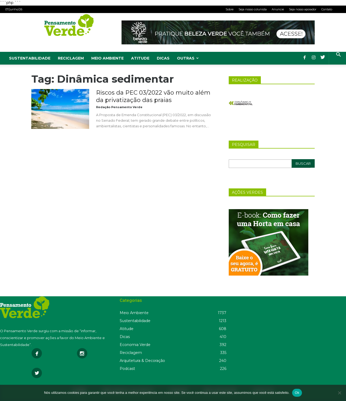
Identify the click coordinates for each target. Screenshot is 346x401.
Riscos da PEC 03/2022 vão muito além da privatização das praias (153, 96)
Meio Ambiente (107, 58)
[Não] (339, 392)
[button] (338, 55)
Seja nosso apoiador (302, 9)
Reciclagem (71, 58)
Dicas (163, 58)
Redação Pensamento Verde (119, 107)
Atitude (140, 58)
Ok (297, 393)
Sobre (229, 9)
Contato (326, 9)
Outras (188, 58)
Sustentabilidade (29, 58)
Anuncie (278, 9)
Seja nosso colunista (253, 9)
